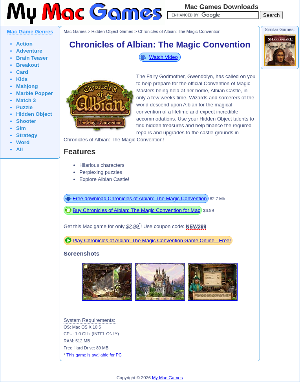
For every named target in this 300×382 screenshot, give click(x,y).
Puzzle (24, 107)
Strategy (26, 135)
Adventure (29, 51)
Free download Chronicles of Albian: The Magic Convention (140, 198)
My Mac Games (167, 377)
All (19, 149)
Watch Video (163, 57)
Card (22, 72)
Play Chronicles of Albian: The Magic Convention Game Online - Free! (152, 240)
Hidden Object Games (112, 31)
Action (24, 44)
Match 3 (26, 100)
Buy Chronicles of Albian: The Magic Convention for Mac (136, 210)
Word (22, 142)
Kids (21, 79)
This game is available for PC (94, 355)
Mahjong (27, 86)
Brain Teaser (32, 58)
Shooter (26, 121)
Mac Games (75, 31)
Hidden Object (34, 114)
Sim (21, 128)
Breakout (27, 65)
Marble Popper (34, 93)
